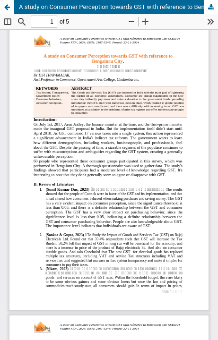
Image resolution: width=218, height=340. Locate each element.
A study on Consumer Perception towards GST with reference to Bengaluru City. (118, 6)
